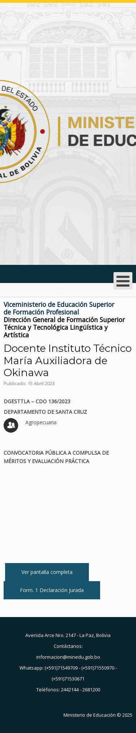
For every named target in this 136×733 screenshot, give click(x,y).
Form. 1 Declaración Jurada (52, 590)
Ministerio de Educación (89, 715)
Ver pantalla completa (47, 572)
